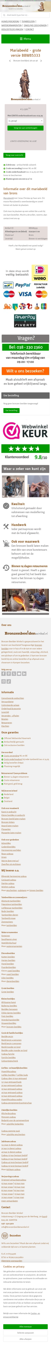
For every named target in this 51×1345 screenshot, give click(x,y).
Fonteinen (5, 936)
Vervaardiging (7, 702)
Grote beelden (7, 992)
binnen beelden (36, 890)
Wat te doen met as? (10, 861)
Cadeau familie (7, 1054)
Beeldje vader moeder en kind (14, 1050)
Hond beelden (7, 964)
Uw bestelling (11, 410)
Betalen (4, 719)
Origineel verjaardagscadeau (13, 1180)
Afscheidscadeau (8, 1113)
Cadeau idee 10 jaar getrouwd (14, 1078)
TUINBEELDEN (28, 21)
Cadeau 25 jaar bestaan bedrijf (14, 1159)
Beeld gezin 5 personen (11, 1043)
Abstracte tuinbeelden (11, 901)
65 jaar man (19, 1190)
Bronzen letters (8, 822)
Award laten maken (9, 826)
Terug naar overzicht (14, 155)
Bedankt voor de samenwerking (15, 1120)
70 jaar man (19, 1194)
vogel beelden (12, 974)
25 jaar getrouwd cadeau (11, 1085)
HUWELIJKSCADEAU (10, 21)
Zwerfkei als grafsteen (11, 864)
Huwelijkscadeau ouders (11, 1099)
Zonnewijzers (7, 922)
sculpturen (22, 890)
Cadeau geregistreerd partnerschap (16, 1103)
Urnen (4, 857)
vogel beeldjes (13, 971)
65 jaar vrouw (7, 1190)
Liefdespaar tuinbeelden (11, 908)
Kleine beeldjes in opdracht (13, 815)
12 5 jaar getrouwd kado (11, 1082)
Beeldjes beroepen (9, 1009)
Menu (25, 38)
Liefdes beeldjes (8, 1075)
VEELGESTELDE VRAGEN (12, 29)
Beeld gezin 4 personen (11, 1040)
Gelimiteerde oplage (10, 705)
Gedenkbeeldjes (8, 847)
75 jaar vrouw (7, 1197)
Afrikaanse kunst (8, 1002)
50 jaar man (19, 1183)
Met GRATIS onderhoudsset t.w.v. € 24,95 (25, 116)
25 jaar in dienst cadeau (11, 1148)
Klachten (5, 726)
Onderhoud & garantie (11, 709)
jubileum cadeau (13, 1169)
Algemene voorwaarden (11, 1261)
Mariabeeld (8, 198)
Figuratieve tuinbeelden (11, 904)
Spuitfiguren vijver (9, 939)
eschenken (12, 890)
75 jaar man (19, 1197)
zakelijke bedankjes (15, 1124)
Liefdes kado (22, 1075)
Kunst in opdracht (8, 812)
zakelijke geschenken (15, 1134)
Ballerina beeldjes (9, 1006)
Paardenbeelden (8, 967)
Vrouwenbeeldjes (8, 1023)
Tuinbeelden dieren (9, 915)
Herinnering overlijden (11, 850)
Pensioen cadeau (8, 1117)
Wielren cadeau (8, 887)
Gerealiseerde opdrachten (12, 698)
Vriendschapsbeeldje (10, 1020)
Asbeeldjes (6, 843)
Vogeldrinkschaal (8, 943)
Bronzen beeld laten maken (13, 819)
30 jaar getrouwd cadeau (11, 1089)
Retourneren (6, 723)
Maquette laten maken (11, 833)
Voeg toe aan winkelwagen (25, 128)
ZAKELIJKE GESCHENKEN (35, 25)
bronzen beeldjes (13, 1027)
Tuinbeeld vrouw (8, 918)
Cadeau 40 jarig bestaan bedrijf (14, 1162)
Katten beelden (8, 957)
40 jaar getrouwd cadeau (11, 1092)
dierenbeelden (12, 981)
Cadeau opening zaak (10, 1131)
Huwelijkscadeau (8, 1071)
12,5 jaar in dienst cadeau (12, 1145)
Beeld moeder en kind (10, 1047)
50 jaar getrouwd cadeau (11, 1096)
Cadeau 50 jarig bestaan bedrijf (14, 1166)
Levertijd (5, 712)
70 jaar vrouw (7, 1194)
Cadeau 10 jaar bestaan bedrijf (14, 1155)
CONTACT (29, 29)
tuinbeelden (11, 925)
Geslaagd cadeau (8, 880)
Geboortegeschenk (9, 1061)
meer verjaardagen (9, 1201)
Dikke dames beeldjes (11, 1013)
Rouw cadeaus (7, 854)
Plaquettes (6, 829)
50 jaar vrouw (7, 1183)
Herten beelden (8, 960)
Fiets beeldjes (7, 1016)
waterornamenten (14, 946)
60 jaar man (19, 1187)
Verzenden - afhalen (10, 716)
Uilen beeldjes (7, 978)
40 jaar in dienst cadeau (11, 1152)
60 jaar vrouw (7, 1187)
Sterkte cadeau (7, 883)
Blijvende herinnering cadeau (14, 876)
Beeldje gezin (7, 1036)
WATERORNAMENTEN (11, 25)
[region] (25, 1295)
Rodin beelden (7, 911)
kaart (44, 1216)
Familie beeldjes (8, 1057)
